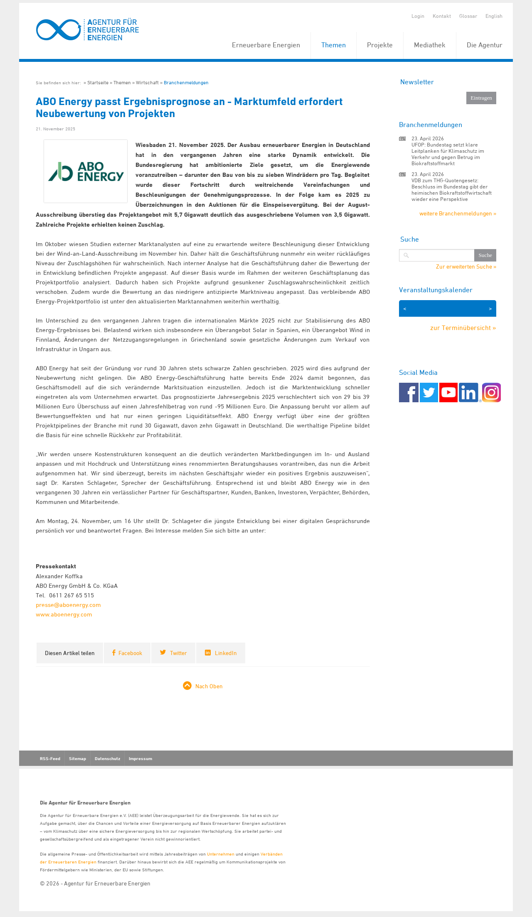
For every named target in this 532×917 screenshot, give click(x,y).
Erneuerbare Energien (266, 45)
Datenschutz (107, 758)
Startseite (97, 82)
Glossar (468, 15)
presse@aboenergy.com (68, 604)
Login (417, 15)
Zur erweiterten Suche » (466, 266)
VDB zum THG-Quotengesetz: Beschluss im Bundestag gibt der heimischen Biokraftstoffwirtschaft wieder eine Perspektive (451, 189)
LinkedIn (226, 652)
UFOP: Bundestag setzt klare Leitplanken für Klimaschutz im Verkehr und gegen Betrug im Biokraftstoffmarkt (447, 153)
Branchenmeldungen (186, 82)
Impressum (140, 758)
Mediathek (430, 45)
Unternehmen (220, 853)
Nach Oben (209, 686)
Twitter (178, 652)
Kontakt (442, 15)
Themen (333, 45)
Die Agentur (484, 45)
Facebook (130, 652)
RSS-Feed (50, 758)
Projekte (380, 45)
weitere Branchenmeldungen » (457, 213)
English (493, 15)
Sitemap (77, 758)
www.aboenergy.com (65, 614)
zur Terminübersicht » (463, 327)
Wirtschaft (147, 82)
